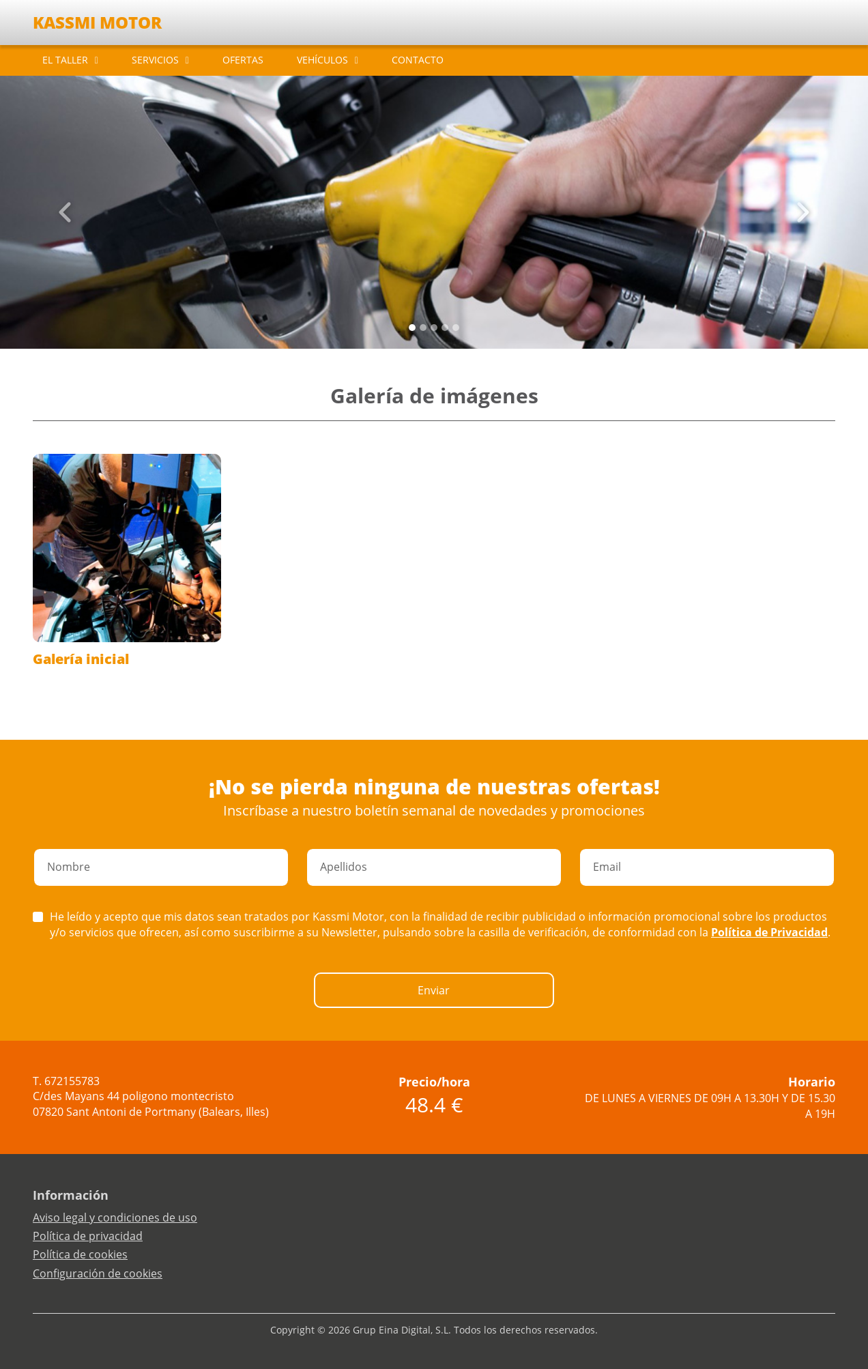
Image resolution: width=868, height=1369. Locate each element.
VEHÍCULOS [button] (322, 59)
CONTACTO (418, 59)
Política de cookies (80, 1254)
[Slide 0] (412, 327)
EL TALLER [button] (65, 59)
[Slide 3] (445, 327)
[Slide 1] (423, 327)
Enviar (434, 990)
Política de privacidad (88, 1235)
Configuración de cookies (97, 1273)
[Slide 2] (434, 327)
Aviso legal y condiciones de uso (115, 1217)
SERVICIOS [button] (155, 59)
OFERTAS (242, 59)
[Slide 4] (455, 327)
